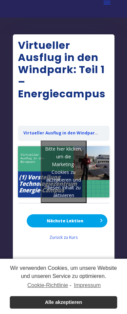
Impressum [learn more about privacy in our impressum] (87, 285)
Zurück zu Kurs (63, 237)
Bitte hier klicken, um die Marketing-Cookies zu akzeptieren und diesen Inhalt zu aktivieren (63, 171)
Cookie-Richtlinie (47, 285)
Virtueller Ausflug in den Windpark (60, 133)
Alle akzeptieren (63, 302)
